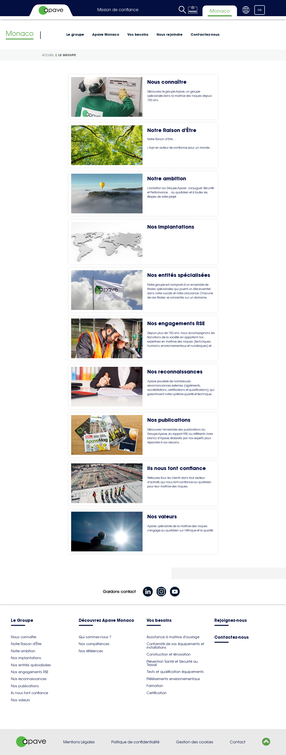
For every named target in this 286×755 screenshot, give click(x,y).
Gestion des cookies (194, 742)
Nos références (91, 651)
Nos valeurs (20, 700)
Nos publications (25, 686)
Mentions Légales (79, 742)
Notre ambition (23, 651)
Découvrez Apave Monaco (106, 620)
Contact (237, 742)
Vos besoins (137, 34)
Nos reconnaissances (29, 679)
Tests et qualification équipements (175, 672)
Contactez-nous (205, 34)
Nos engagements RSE (29, 672)
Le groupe (75, 34)
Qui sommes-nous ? (95, 637)
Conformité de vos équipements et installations (175, 645)
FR (260, 10)
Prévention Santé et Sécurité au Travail (172, 663)
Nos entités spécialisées (31, 665)
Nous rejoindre (169, 34)
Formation (155, 686)
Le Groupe (22, 620)
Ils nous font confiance (29, 693)
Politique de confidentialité (135, 742)
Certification (157, 693)
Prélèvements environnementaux (173, 679)
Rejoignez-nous (230, 620)
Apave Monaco (105, 34)
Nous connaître (23, 637)
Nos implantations (26, 658)
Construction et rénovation (169, 654)
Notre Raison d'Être (26, 644)
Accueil (48, 55)
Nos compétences (94, 644)
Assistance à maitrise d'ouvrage (173, 637)
